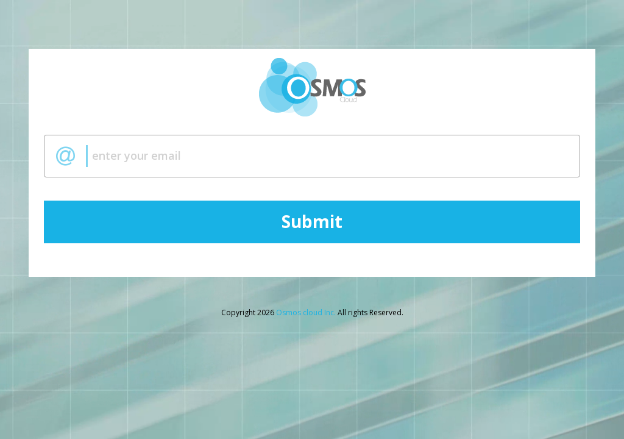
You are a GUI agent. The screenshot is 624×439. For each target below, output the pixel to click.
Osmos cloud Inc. (306, 312)
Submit (312, 221)
